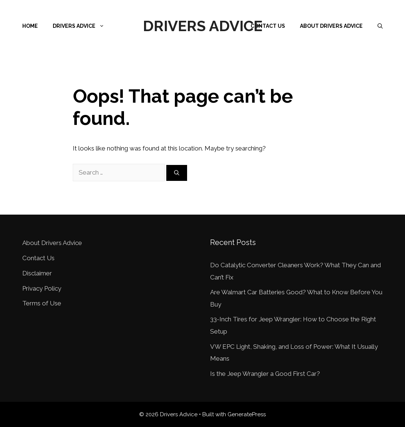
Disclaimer (37, 273)
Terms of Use (41, 303)
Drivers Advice (202, 25)
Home (30, 26)
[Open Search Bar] (380, 26)
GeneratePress (247, 414)
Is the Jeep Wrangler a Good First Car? (265, 373)
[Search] (176, 173)
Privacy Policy (41, 288)
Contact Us (268, 26)
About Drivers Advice (331, 26)
